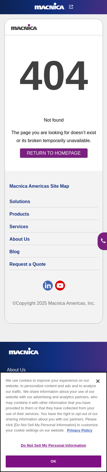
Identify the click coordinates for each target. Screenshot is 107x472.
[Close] (98, 381)
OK (53, 461)
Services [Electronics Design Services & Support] (18, 226)
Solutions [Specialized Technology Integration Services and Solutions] (19, 201)
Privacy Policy (79, 430)
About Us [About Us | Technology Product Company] (19, 239)
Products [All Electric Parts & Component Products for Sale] (19, 214)
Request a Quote (27, 264)
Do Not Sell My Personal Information (53, 445)
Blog (14, 251)
